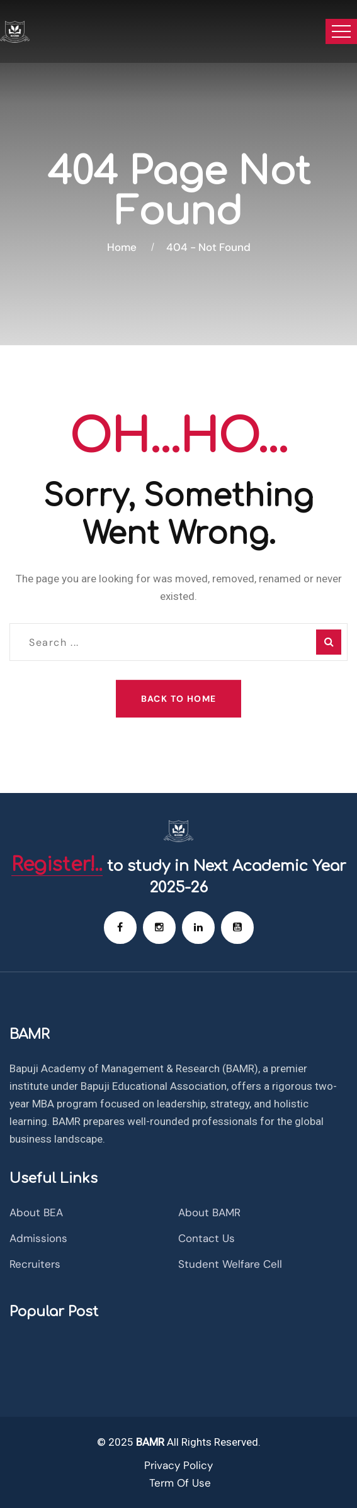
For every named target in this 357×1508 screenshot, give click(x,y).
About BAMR (209, 1212)
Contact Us (206, 1238)
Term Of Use (180, 1483)
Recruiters (34, 1264)
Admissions (38, 1238)
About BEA (36, 1212)
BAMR (148, 1442)
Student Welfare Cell (230, 1264)
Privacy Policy (178, 1465)
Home (124, 247)
